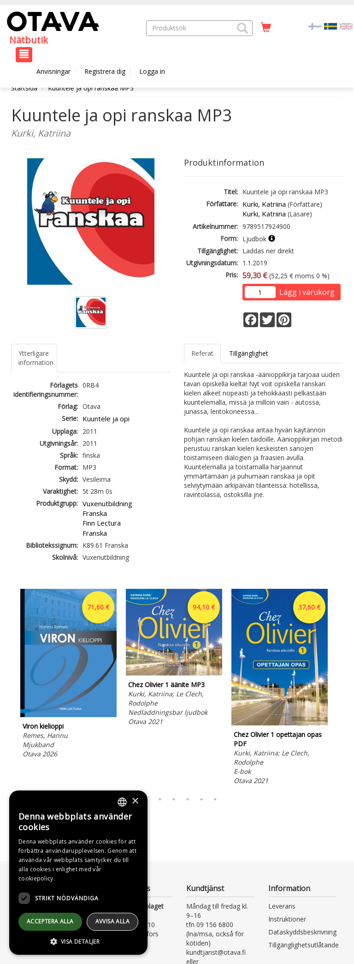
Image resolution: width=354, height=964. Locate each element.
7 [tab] (215, 799)
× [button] (134, 801)
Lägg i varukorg (307, 292)
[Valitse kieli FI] (315, 25)
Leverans (281, 906)
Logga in (152, 71)
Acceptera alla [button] (50, 921)
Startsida (24, 88)
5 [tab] (187, 799)
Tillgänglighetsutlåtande (303, 944)
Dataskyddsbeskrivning (302, 932)
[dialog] (78, 872)
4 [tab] (173, 799)
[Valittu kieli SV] (330, 25)
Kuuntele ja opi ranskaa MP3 (91, 88)
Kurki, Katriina (264, 204)
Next (338, 688)
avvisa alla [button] (112, 921)
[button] (242, 28)
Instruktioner (287, 919)
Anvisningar (53, 71)
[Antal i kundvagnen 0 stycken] (266, 28)
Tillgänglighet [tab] (248, 353)
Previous (8, 688)
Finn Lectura (102, 522)
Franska (95, 513)
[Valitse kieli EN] (346, 25)
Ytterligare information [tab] (35, 358)
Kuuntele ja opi (106, 418)
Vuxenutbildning (107, 503)
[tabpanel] (68, 675)
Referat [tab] (202, 353)
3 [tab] (160, 799)
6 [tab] (201, 799)
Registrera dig (104, 71)
